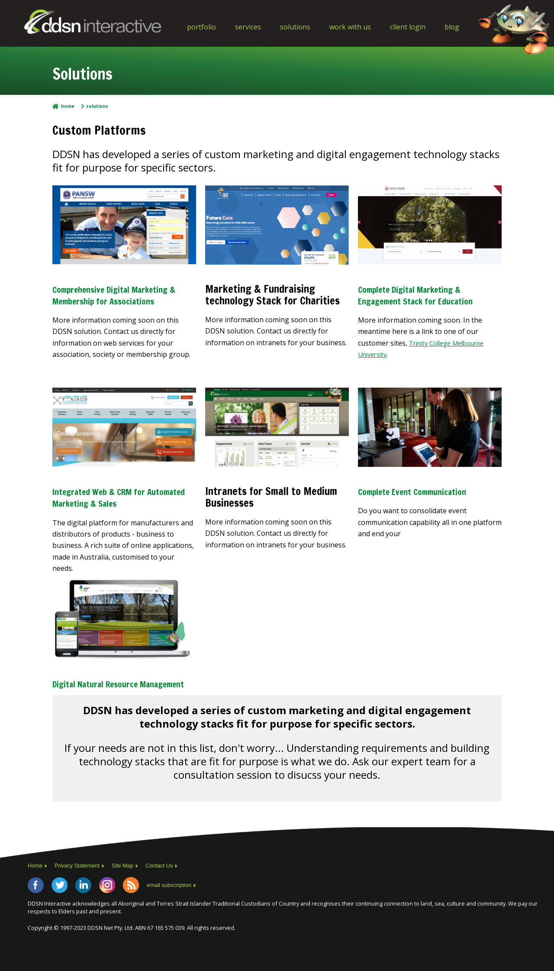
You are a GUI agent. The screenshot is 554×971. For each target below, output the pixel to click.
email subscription (195, 908)
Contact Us (169, 886)
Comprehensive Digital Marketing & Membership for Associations (116, 300)
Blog (451, 27)
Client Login (407, 27)
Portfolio (201, 27)
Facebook (38, 908)
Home (67, 106)
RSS (152, 908)
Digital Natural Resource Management (106, 699)
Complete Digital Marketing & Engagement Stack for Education (423, 300)
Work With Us (350, 27)
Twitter (66, 908)
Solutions (295, 27)
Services (248, 27)
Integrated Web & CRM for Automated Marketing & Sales (118, 508)
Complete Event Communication (426, 502)
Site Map (130, 886)
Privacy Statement (81, 886)
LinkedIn (95, 908)
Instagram (123, 908)
